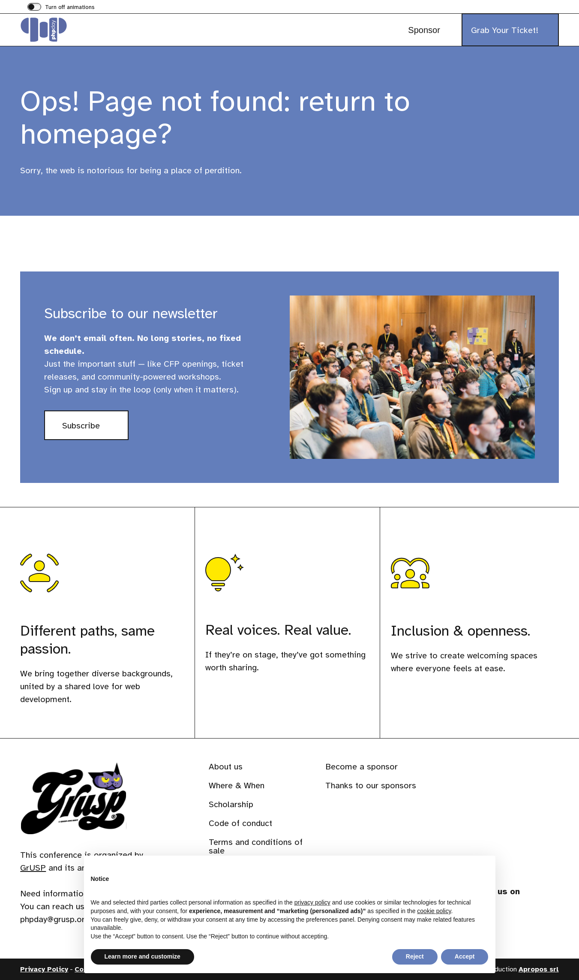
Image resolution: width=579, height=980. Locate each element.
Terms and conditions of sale (256, 846)
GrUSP (33, 867)
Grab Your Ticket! (504, 30)
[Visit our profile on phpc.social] (522, 919)
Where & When (236, 785)
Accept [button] (465, 956)
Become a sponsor (361, 766)
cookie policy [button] (434, 911)
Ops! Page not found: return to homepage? (215, 117)
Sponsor (424, 30)
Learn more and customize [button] (142, 956)
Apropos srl (539, 969)
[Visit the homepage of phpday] (63, 29)
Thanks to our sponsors (370, 785)
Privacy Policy (44, 969)
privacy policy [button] (312, 902)
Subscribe (95, 429)
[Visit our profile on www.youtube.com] (546, 919)
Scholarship (231, 804)
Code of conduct (240, 823)
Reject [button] (415, 956)
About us (226, 766)
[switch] (61, 8)
